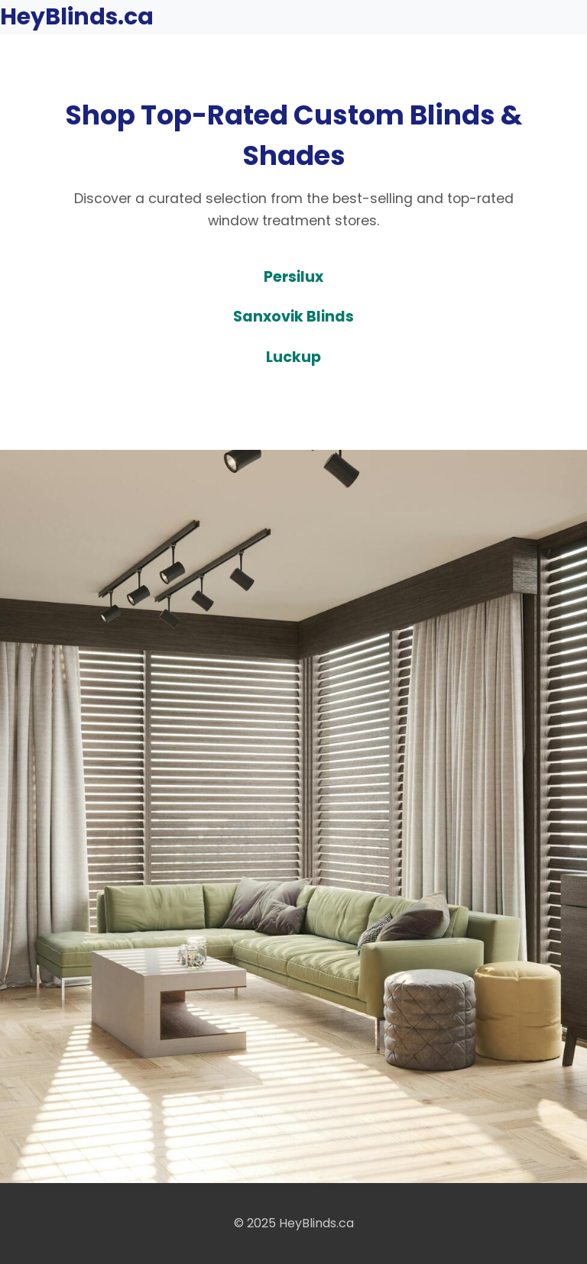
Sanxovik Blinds (293, 316)
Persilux (293, 277)
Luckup (293, 357)
